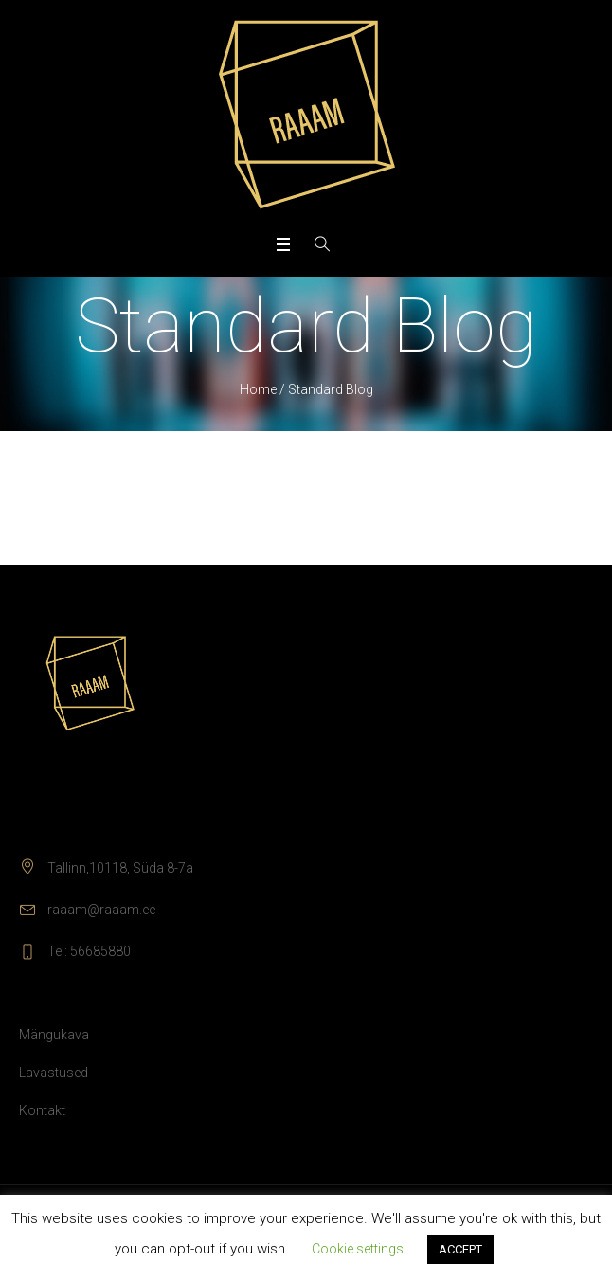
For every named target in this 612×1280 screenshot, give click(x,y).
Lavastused (53, 1072)
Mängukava (54, 1034)
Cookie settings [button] (358, 1248)
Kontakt (42, 1110)
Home (258, 389)
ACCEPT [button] (460, 1249)
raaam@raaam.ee (101, 909)
